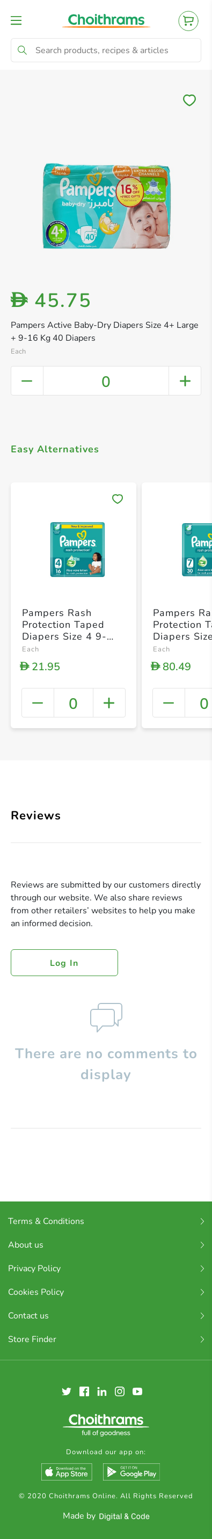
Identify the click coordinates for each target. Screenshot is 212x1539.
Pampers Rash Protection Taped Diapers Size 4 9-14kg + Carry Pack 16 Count (67, 635)
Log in (64, 963)
